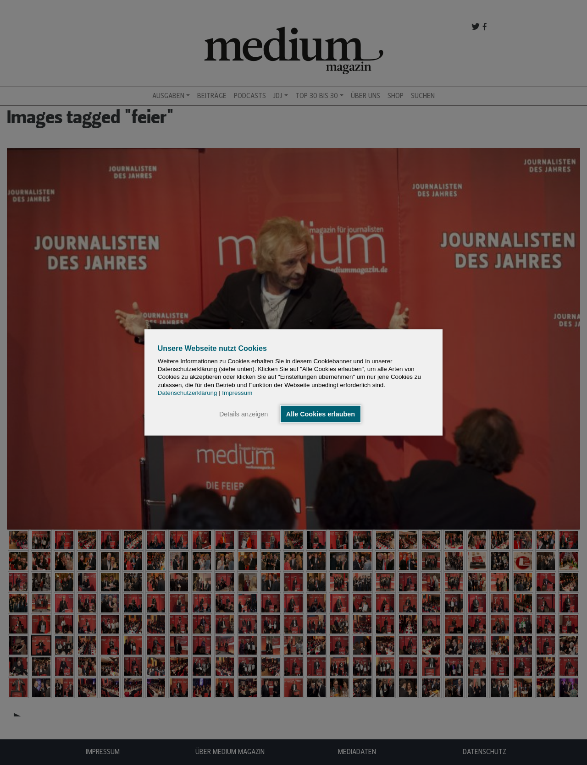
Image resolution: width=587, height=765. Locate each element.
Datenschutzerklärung (187, 392)
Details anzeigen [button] (243, 414)
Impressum (237, 392)
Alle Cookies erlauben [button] (320, 414)
